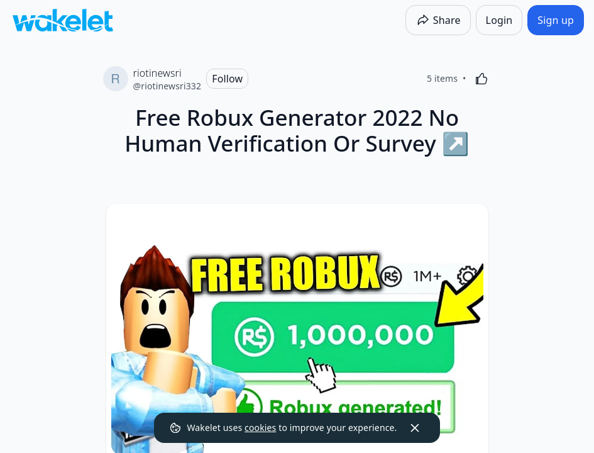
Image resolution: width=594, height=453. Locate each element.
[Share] (438, 20)
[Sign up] (555, 20)
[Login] (499, 20)
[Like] (481, 79)
